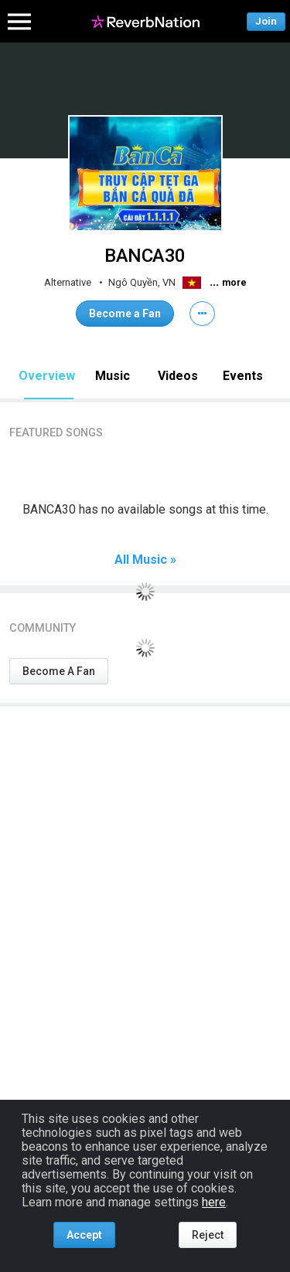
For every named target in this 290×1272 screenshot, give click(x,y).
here (214, 1202)
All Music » (145, 560)
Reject (207, 1235)
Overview (47, 375)
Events (243, 375)
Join (266, 21)
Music (112, 375)
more (234, 282)
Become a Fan (125, 313)
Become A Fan (58, 671)
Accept (84, 1235)
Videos (178, 375)
